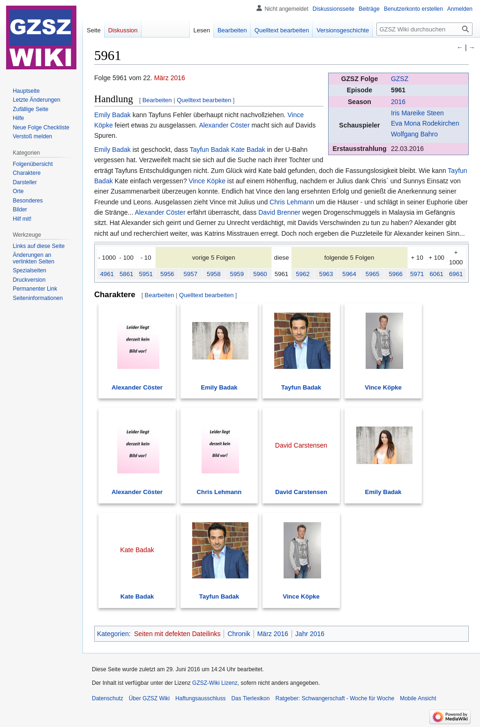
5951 (146, 273)
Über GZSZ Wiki (149, 698)
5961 (398, 90)
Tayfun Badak (210, 149)
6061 (436, 273)
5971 (417, 273)
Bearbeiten (157, 100)
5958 (214, 273)
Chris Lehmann (292, 202)
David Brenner (279, 212)
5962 (303, 273)
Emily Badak (112, 115)
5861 (127, 273)
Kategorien (113, 633)
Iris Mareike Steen (417, 113)
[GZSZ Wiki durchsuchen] (424, 29)
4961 (107, 273)
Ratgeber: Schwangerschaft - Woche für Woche (334, 698)
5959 (237, 273)
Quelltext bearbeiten (204, 100)
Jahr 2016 (309, 633)
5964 (349, 273)
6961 (456, 273)
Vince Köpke (207, 181)
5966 (396, 273)
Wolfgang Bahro (414, 134)
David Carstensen (301, 491)
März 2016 (169, 78)
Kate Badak (248, 149)
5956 (167, 273)
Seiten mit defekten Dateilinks (177, 633)
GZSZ (399, 78)
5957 (190, 273)
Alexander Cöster (224, 125)
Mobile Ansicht (418, 698)
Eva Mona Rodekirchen (425, 123)
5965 (373, 273)
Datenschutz (107, 698)
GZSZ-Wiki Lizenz (215, 683)
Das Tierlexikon (250, 698)
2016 (398, 101)
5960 (260, 273)
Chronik (238, 633)
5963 (326, 273)
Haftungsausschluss (200, 698)
